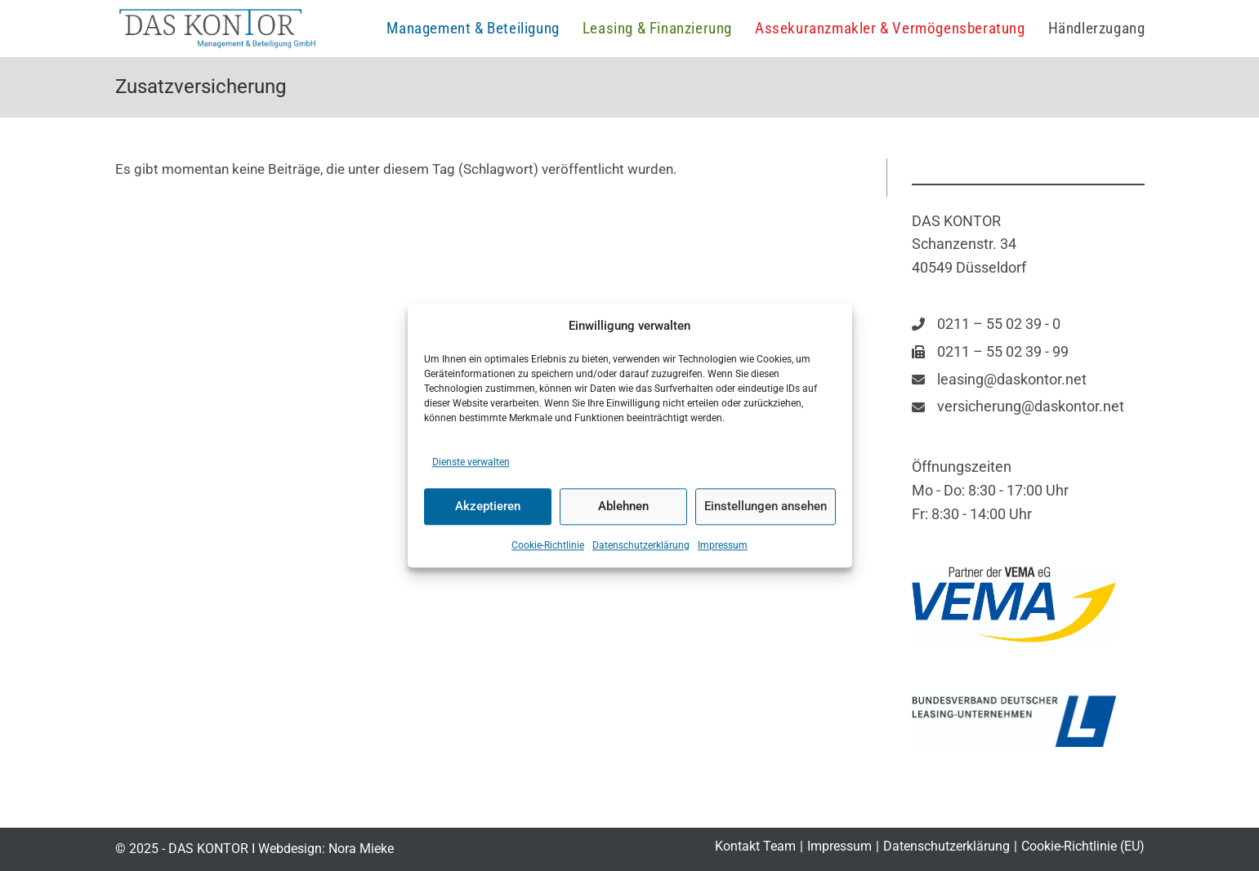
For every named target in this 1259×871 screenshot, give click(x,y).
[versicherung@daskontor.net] (1018, 407)
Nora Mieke (361, 848)
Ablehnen (623, 507)
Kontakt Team (755, 846)
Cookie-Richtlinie (547, 545)
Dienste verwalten (471, 462)
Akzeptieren (487, 507)
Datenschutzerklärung (641, 545)
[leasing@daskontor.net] (999, 380)
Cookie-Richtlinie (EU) (1083, 846)
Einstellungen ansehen (765, 507)
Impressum (723, 545)
